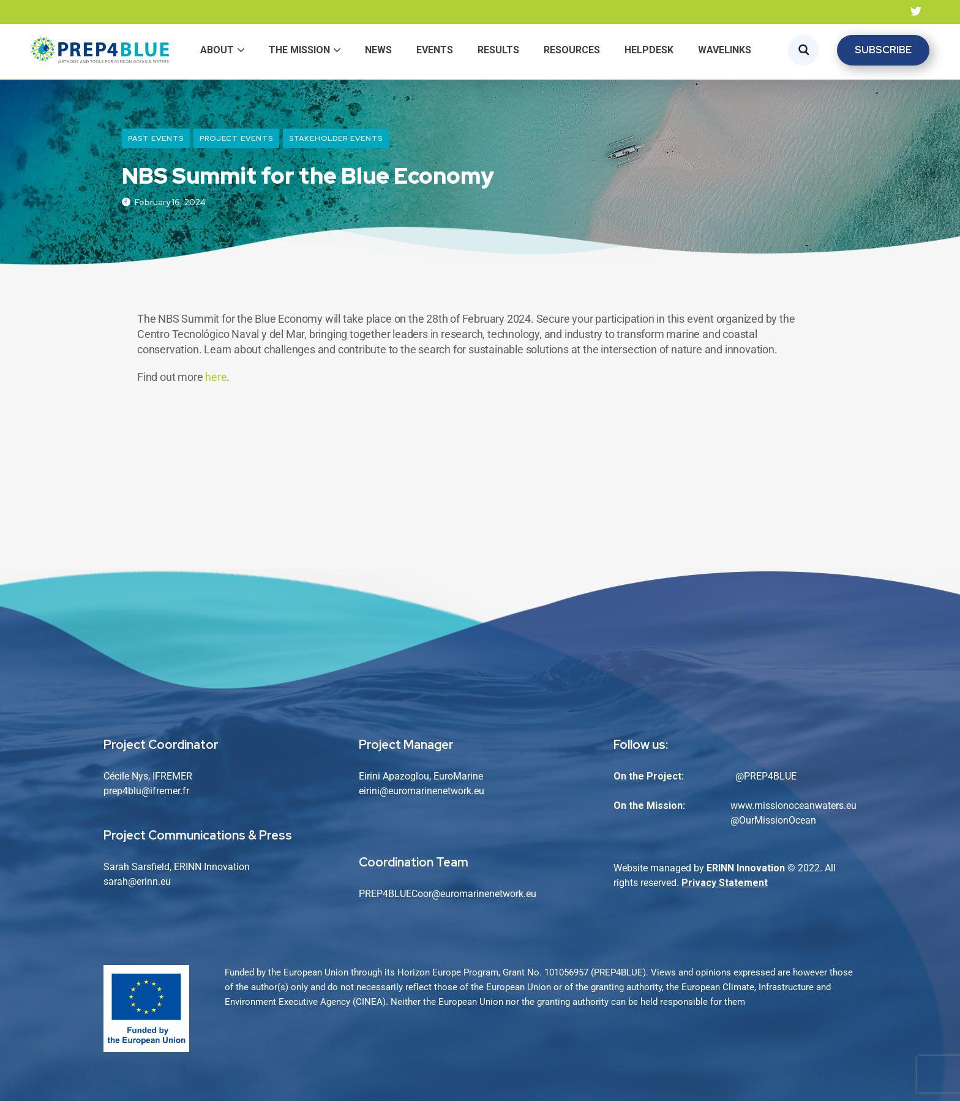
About (217, 50)
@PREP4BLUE (766, 776)
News (378, 50)
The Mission (299, 50)
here (216, 376)
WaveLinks (724, 50)
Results (498, 50)
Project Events (236, 138)
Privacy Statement (724, 883)
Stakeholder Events (336, 138)
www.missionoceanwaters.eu (793, 805)
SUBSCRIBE (883, 49)
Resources (572, 50)
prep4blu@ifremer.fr (146, 791)
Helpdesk (648, 50)
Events (434, 50)
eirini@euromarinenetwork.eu (421, 791)
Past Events (156, 138)
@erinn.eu (149, 881)
